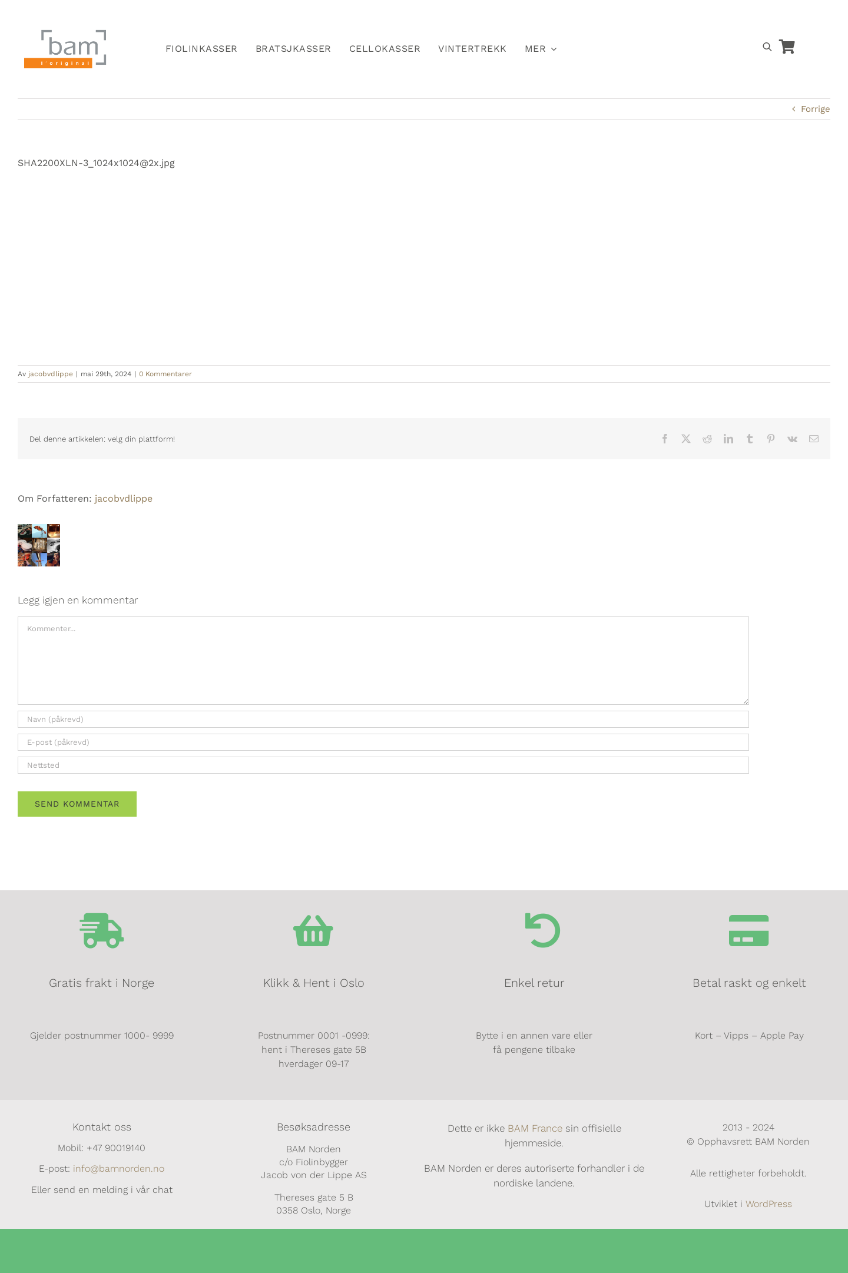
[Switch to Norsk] (618, 15)
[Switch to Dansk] (673, 15)
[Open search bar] (767, 46)
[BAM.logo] (65, 33)
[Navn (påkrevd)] (383, 719)
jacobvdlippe (50, 374)
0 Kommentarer (165, 374)
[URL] (383, 765)
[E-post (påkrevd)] (383, 742)
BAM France (535, 1128)
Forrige (815, 109)
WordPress (769, 1203)
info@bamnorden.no (118, 1168)
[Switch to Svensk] (646, 15)
